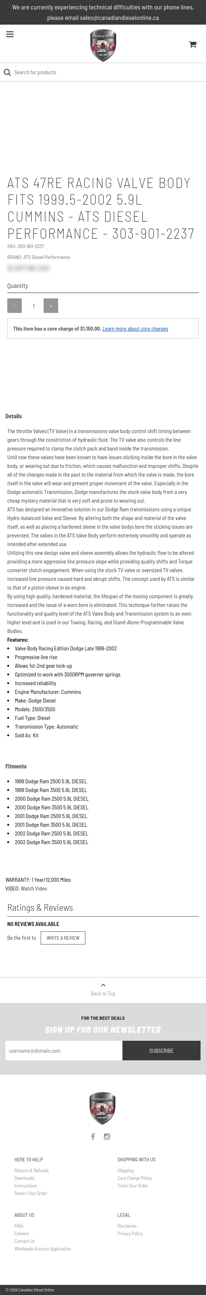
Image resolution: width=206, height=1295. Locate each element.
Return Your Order (31, 1193)
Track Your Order (133, 1186)
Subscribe (161, 1050)
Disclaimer (127, 1226)
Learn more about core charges (135, 328)
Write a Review (63, 938)
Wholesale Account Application (43, 1249)
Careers (22, 1233)
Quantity (17, 285)
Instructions (26, 1186)
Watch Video (34, 888)
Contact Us (25, 1241)
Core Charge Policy (135, 1178)
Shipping (126, 1170)
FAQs (19, 1226)
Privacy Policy (130, 1233)
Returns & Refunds (32, 1170)
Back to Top (103, 987)
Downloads (25, 1178)
